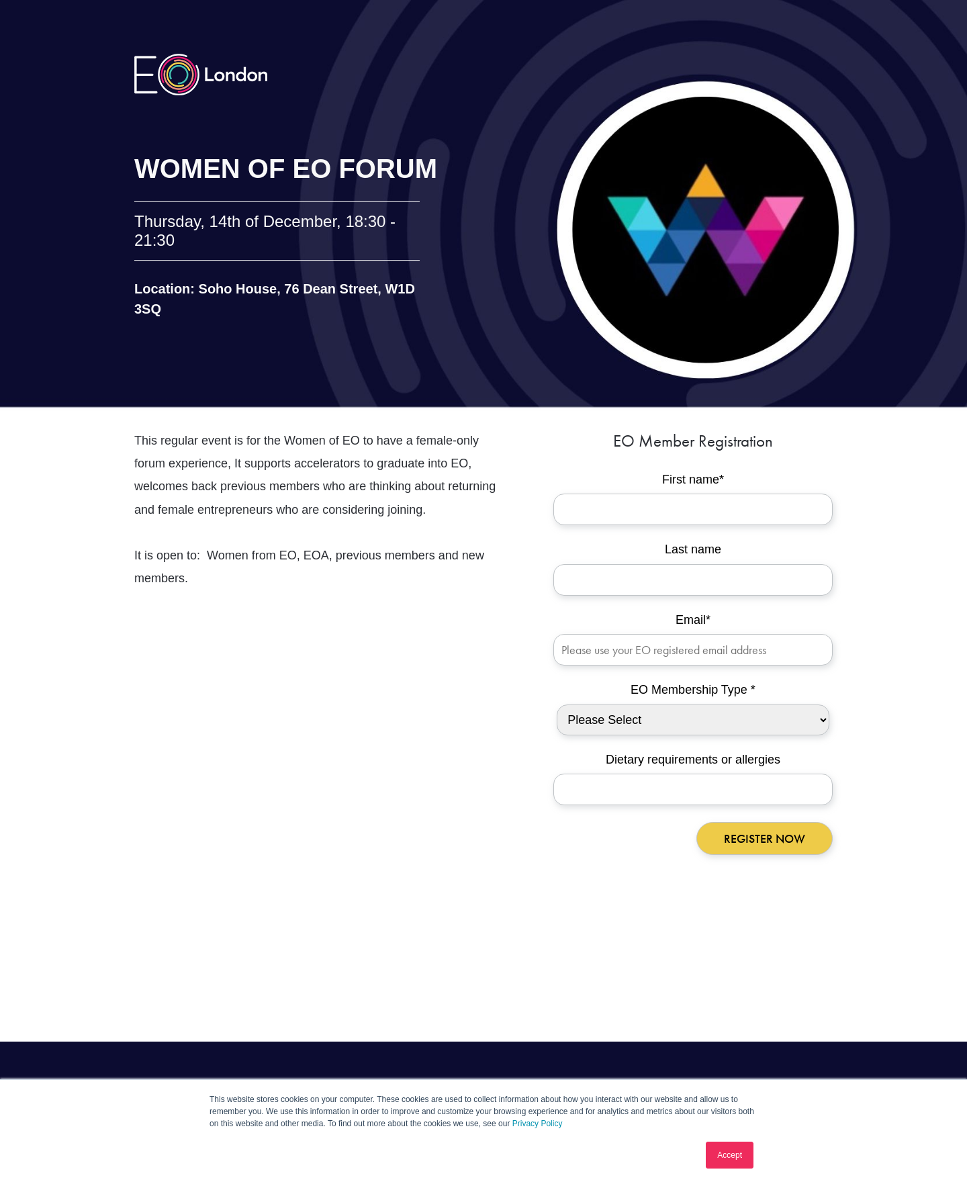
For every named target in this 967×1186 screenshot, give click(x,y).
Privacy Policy (537, 1123)
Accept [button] (729, 1155)
